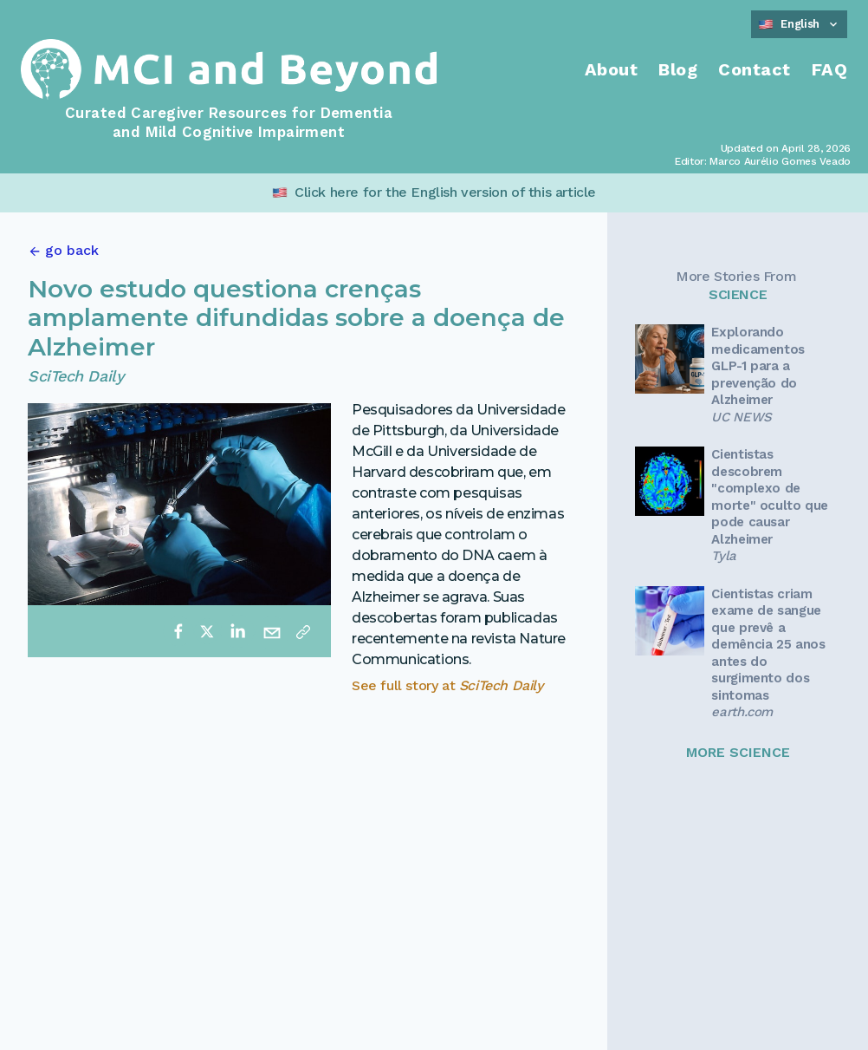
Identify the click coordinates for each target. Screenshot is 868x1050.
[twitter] (207, 631)
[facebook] (178, 631)
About (611, 69)
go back (72, 250)
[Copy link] (303, 631)
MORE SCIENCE (738, 752)
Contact (754, 69)
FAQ (830, 69)
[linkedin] (237, 631)
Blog (677, 69)
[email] (272, 631)
